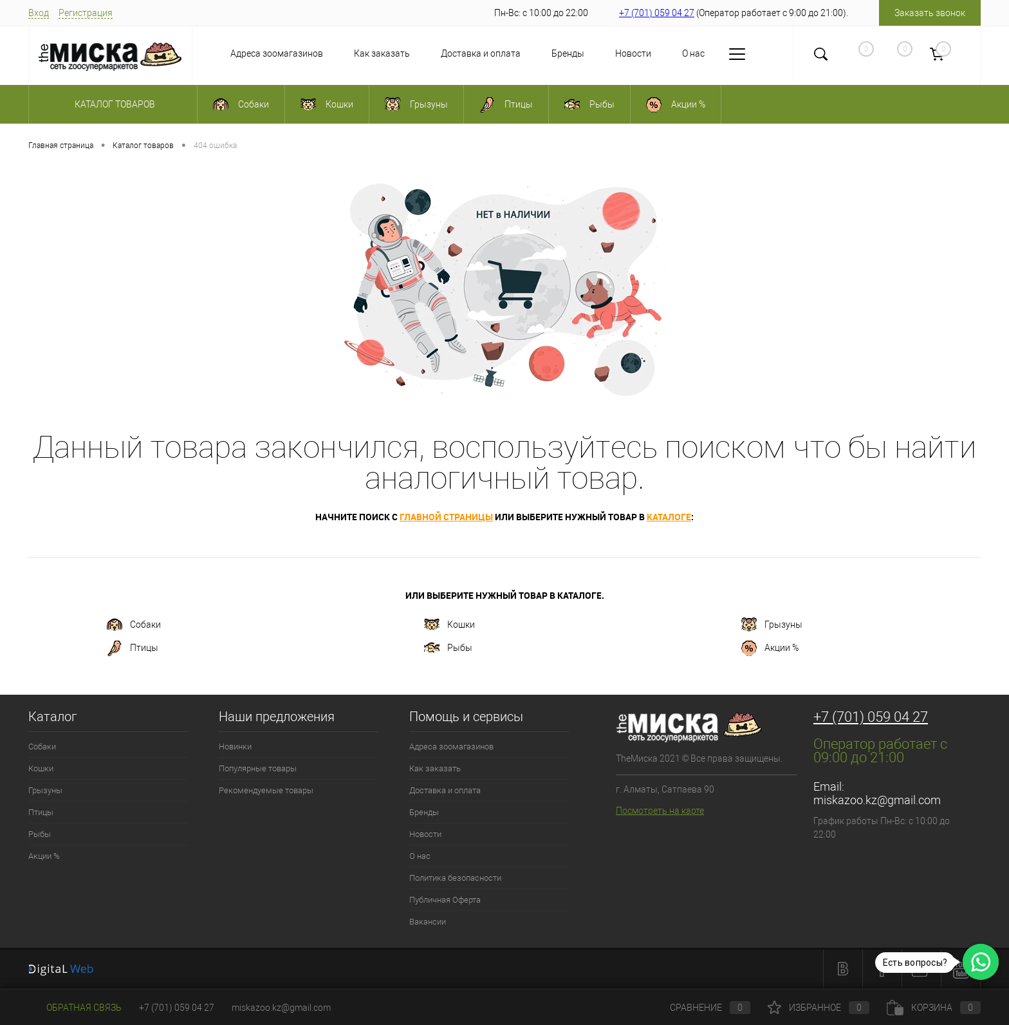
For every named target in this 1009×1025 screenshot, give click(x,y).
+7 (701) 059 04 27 (656, 13)
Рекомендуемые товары (266, 790)
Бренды (567, 53)
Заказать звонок (929, 13)
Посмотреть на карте (660, 810)
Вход (38, 13)
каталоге (669, 517)
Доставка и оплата (481, 53)
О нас (693, 53)
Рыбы (448, 648)
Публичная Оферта (445, 900)
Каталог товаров (113, 104)
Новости (633, 53)
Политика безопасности (455, 878)
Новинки (235, 746)
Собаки (134, 625)
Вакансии (427, 921)
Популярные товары (258, 768)
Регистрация (86, 13)
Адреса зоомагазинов (276, 53)
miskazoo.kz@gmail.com (877, 800)
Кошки (449, 625)
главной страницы (446, 517)
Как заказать (382, 53)
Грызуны (771, 625)
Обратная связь (75, 1007)
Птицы (132, 648)
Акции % (770, 648)
